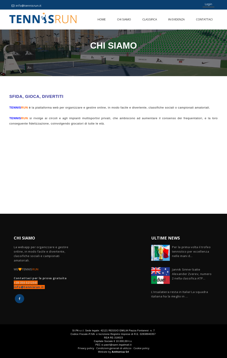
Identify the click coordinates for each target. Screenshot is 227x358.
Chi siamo (124, 19)
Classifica (149, 19)
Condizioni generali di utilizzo (113, 348)
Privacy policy (86, 348)
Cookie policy (141, 348)
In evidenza (176, 19)
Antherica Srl (120, 351)
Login (208, 4)
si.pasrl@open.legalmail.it (117, 344)
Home (102, 19)
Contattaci (204, 19)
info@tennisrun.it (28, 6)
